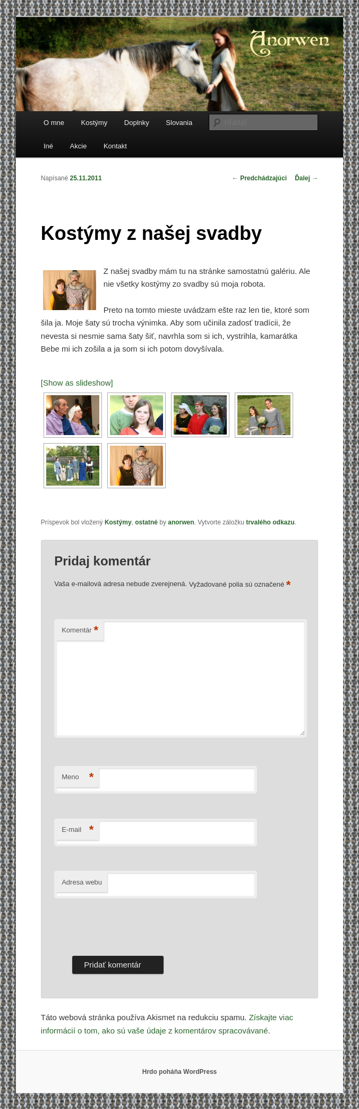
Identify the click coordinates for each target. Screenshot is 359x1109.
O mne (54, 123)
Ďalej (306, 178)
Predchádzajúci (259, 178)
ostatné (146, 522)
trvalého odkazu (270, 522)
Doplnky (136, 123)
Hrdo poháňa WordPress (179, 1071)
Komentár (80, 630)
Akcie (78, 146)
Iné (48, 146)
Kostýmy (94, 123)
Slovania (179, 123)
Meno (77, 777)
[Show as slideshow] (77, 382)
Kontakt (115, 146)
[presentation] (135, 924)
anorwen (181, 522)
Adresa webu (82, 882)
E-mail (77, 830)
